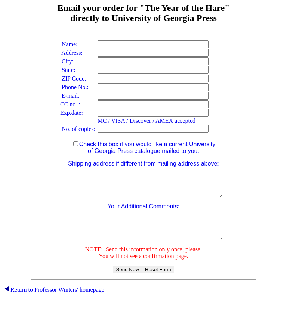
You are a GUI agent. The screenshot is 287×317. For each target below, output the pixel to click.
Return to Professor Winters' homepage (57, 301)
